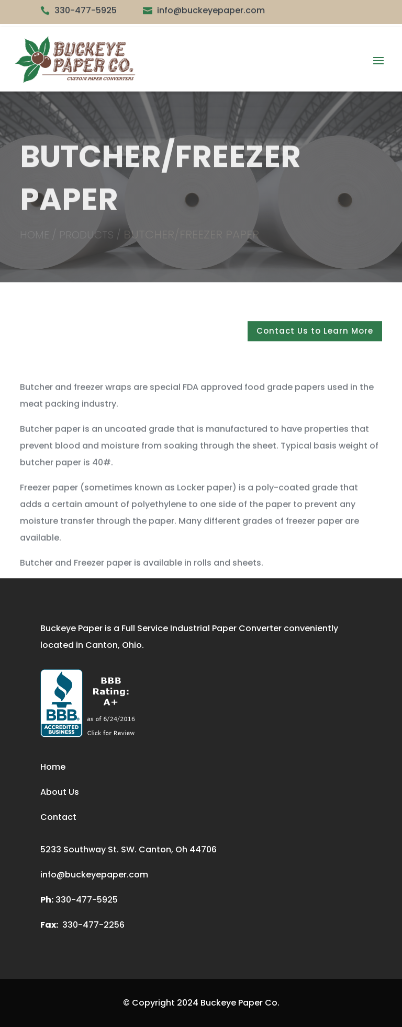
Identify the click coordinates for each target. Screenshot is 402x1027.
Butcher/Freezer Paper (191, 235)
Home (52, 767)
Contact (58, 817)
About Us (59, 792)
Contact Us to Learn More (314, 334)
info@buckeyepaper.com (94, 875)
